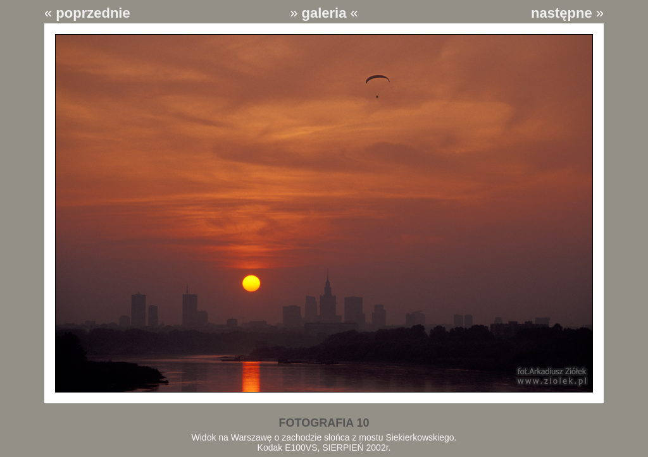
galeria (324, 13)
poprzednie (93, 13)
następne (561, 13)
